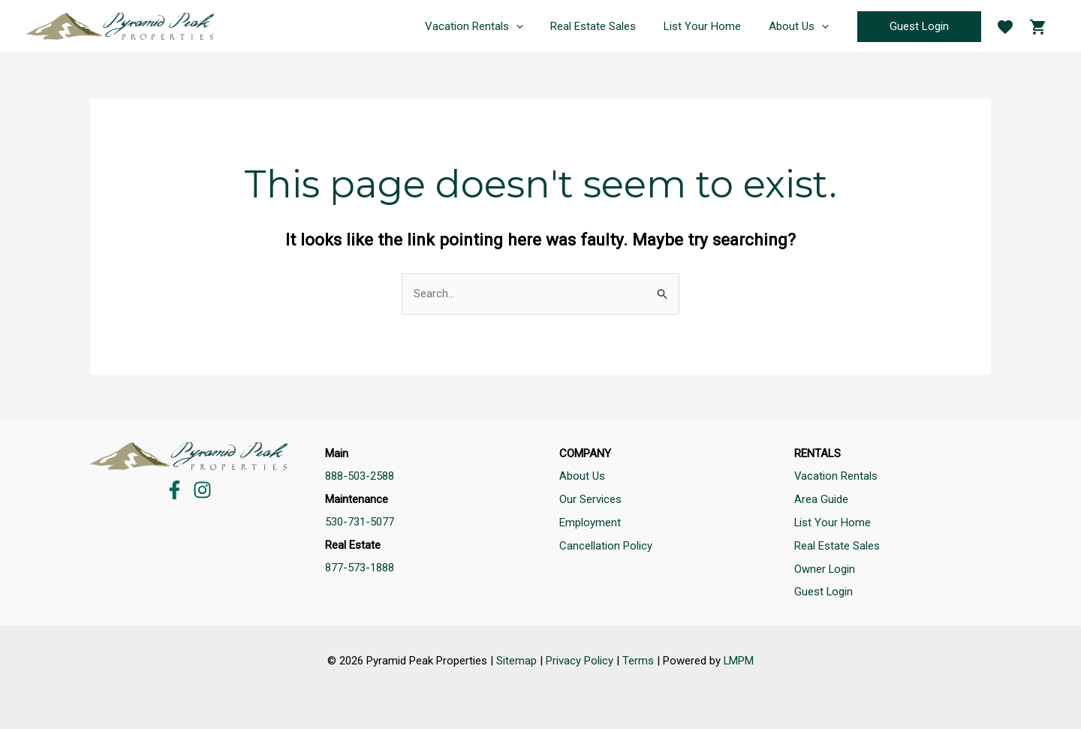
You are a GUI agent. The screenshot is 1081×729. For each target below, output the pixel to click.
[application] (533, 26)
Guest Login (824, 589)
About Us (582, 476)
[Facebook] (174, 489)
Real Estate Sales (837, 544)
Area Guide (821, 499)
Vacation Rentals (836, 476)
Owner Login (825, 567)
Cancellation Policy (605, 544)
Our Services (590, 499)
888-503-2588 (359, 476)
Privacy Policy (579, 657)
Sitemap (516, 657)
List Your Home (833, 522)
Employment (590, 522)
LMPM (739, 657)
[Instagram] (202, 489)
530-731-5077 (359, 522)
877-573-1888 (359, 567)
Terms (638, 657)
